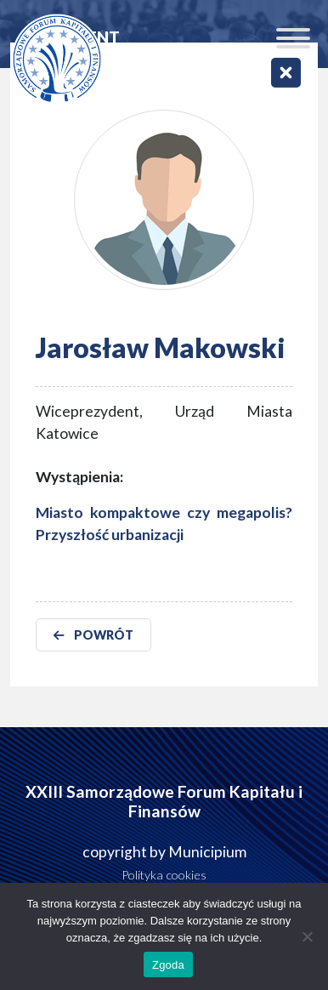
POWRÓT (93, 635)
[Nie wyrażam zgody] (306, 936)
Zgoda (168, 965)
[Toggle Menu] (293, 38)
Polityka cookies (164, 875)
